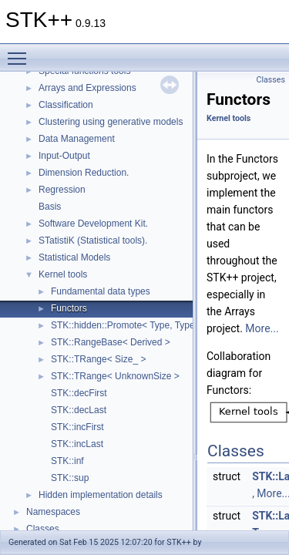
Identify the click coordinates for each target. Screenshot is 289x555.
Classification (66, 104)
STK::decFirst (79, 393)
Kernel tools (63, 274)
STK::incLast (77, 444)
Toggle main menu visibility (21, 51)
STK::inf (67, 461)
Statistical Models (74, 257)
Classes (42, 528)
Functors (69, 308)
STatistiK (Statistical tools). (93, 240)
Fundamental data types (100, 291)
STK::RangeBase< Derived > (110, 342)
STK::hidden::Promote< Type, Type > (127, 325)
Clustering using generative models (111, 121)
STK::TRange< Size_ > (98, 359)
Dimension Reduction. (84, 172)
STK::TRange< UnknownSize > (115, 376)
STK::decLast (78, 410)
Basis (50, 206)
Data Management (77, 138)
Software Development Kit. (93, 223)
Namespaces (53, 511)
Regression (62, 189)
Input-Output (64, 155)
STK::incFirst (77, 427)
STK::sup (70, 478)
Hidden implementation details (101, 494)
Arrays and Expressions (87, 87)
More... (261, 328)
